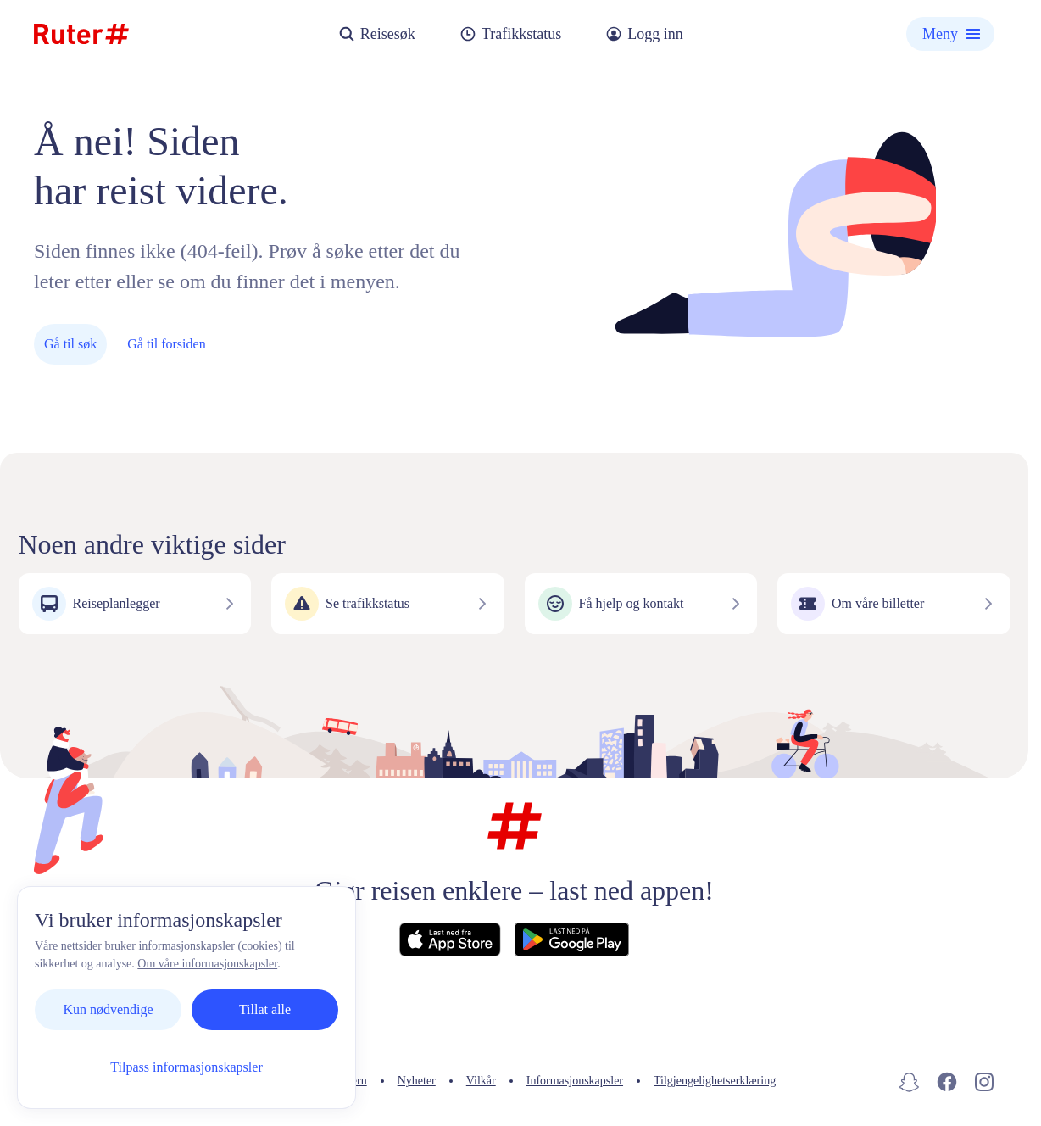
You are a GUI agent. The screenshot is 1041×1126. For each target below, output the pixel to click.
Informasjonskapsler (574, 1080)
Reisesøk (376, 34)
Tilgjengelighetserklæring (715, 1080)
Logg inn (644, 34)
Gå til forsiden (166, 344)
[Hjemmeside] (81, 34)
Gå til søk (70, 344)
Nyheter (417, 1080)
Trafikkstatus (510, 34)
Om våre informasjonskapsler (207, 963)
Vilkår (481, 1080)
